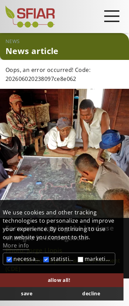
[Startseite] (64, 16)
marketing (95, 259)
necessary (24, 259)
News (13, 41)
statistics (59, 259)
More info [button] (16, 245)
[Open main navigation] (111, 16)
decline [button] (91, 293)
